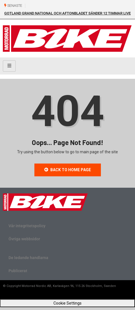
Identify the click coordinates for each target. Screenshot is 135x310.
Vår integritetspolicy (27, 226)
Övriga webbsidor (24, 239)
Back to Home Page (67, 170)
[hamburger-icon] (9, 66)
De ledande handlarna (28, 257)
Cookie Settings (67, 303)
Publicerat (18, 270)
